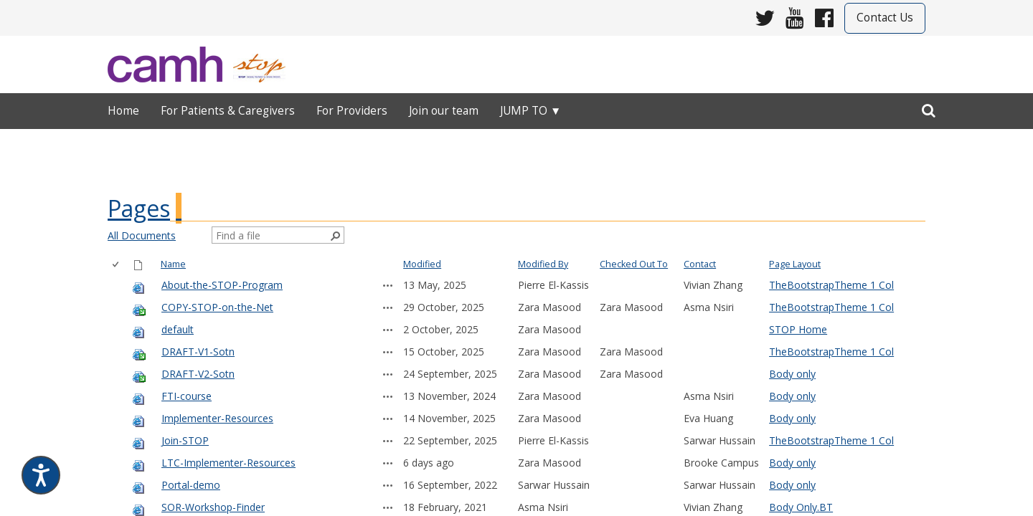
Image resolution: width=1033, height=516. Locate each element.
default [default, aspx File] (177, 329)
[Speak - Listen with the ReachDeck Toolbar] (41, 475)
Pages (139, 208)
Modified (422, 264)
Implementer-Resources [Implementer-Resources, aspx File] (217, 418)
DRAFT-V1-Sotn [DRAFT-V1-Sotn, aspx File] (198, 351)
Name (173, 264)
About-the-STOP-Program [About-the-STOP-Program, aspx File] (222, 285)
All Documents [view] (142, 235)
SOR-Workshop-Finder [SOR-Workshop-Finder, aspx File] (213, 507)
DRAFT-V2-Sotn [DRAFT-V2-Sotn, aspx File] (198, 374)
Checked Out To (634, 264)
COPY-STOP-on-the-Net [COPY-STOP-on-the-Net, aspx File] (217, 307)
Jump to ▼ (530, 110)
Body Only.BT (801, 507)
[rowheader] (118, 285)
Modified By (543, 264)
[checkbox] (117, 265)
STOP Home (798, 329)
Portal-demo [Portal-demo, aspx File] (190, 485)
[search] (928, 107)
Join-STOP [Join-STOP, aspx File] (185, 440)
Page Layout (795, 264)
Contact (700, 264)
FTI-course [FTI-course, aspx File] (186, 396)
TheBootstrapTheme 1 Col (831, 285)
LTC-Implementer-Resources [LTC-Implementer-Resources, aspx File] (228, 462)
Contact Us (885, 17)
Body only (792, 374)
